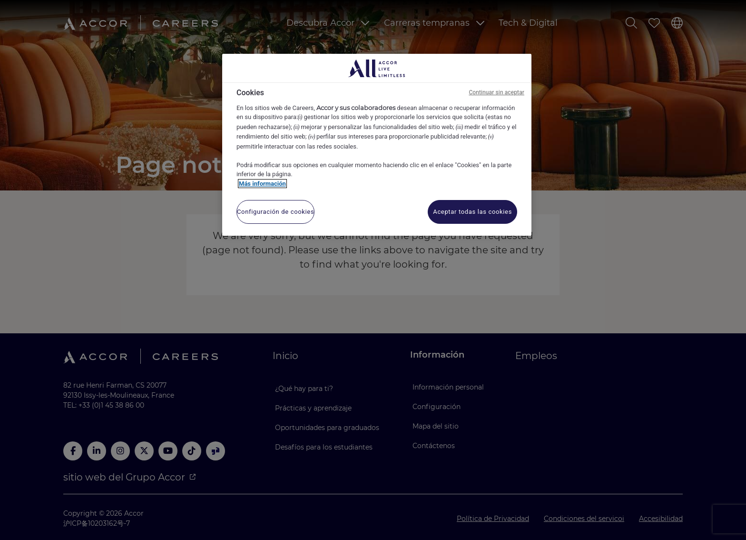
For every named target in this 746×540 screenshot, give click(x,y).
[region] (376, 145)
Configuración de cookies (275, 211)
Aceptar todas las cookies (472, 211)
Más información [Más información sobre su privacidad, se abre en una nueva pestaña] (262, 183)
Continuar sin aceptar (496, 92)
